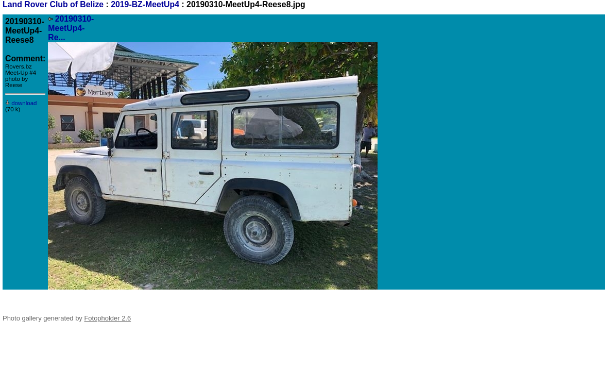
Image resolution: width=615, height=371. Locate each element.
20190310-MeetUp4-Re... (71, 28)
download (21, 103)
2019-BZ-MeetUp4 (145, 4)
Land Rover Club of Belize (54, 4)
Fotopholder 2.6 (107, 318)
